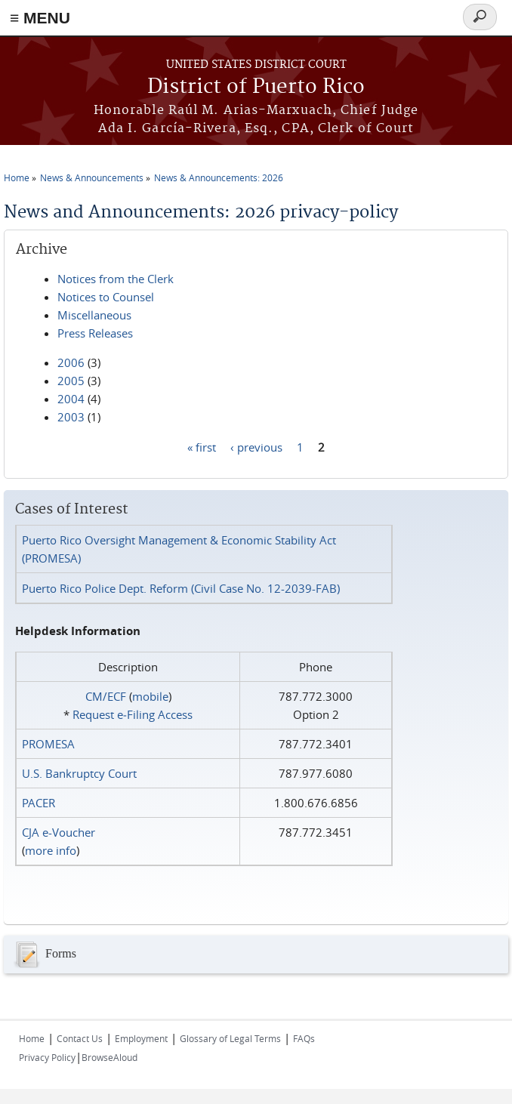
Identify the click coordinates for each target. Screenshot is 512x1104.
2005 (71, 380)
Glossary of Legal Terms (230, 1038)
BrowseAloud (109, 1057)
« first (201, 446)
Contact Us (80, 1038)
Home (16, 177)
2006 (71, 362)
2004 (71, 398)
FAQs (304, 1038)
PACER (38, 802)
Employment (141, 1038)
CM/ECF (105, 696)
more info (50, 850)
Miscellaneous (94, 314)
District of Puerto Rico (256, 87)
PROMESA (48, 743)
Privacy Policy (47, 1057)
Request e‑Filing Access (132, 714)
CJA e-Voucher (58, 832)
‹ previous (256, 446)
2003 (71, 416)
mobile (150, 696)
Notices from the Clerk (115, 278)
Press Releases (95, 333)
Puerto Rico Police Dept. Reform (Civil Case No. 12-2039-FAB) (181, 588)
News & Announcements (91, 177)
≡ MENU (40, 17)
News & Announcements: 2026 (218, 177)
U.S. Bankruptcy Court (79, 773)
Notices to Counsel (105, 296)
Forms (43, 954)
